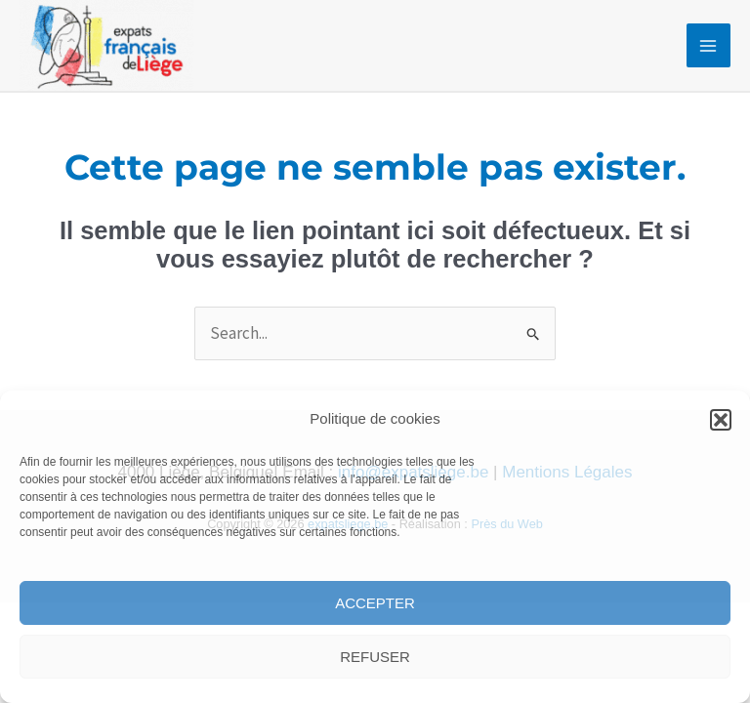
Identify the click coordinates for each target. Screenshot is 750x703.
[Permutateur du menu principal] (709, 45)
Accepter (375, 603)
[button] (720, 420)
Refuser (375, 656)
